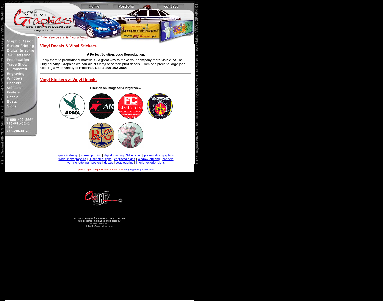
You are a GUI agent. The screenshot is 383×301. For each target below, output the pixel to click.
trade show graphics (72, 159)
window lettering (149, 159)
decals (108, 162)
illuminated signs (100, 159)
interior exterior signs (150, 162)
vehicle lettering (78, 162)
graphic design (68, 155)
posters (96, 162)
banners (167, 159)
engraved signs (124, 159)
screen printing (91, 155)
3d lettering (133, 155)
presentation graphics (159, 155)
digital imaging (114, 155)
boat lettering (124, 162)
